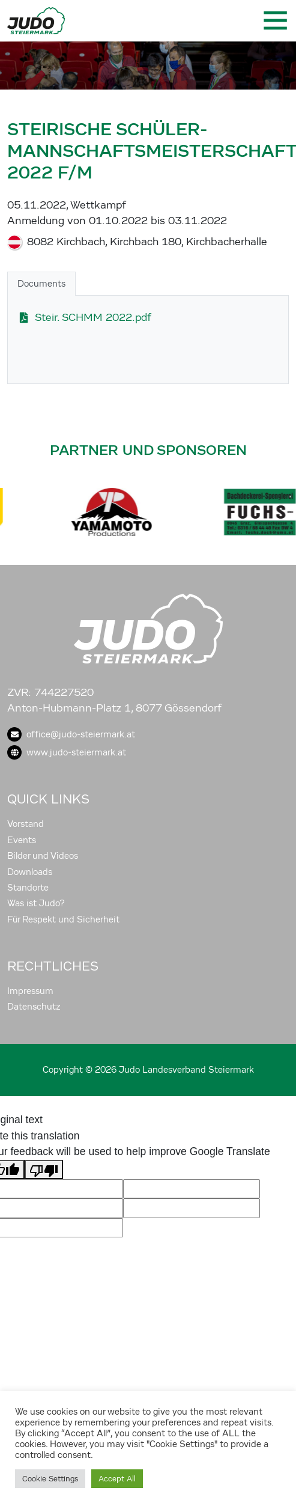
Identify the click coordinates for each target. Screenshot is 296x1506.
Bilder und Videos (42, 855)
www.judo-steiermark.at (66, 752)
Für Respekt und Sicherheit (63, 919)
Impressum (30, 991)
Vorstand (25, 824)
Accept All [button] (117, 1478)
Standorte (28, 887)
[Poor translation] (44, 1169)
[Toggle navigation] (274, 20)
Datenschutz (34, 1006)
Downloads (29, 872)
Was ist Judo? (36, 903)
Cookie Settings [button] (50, 1478)
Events (21, 840)
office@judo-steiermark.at (71, 734)
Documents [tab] (41, 283)
